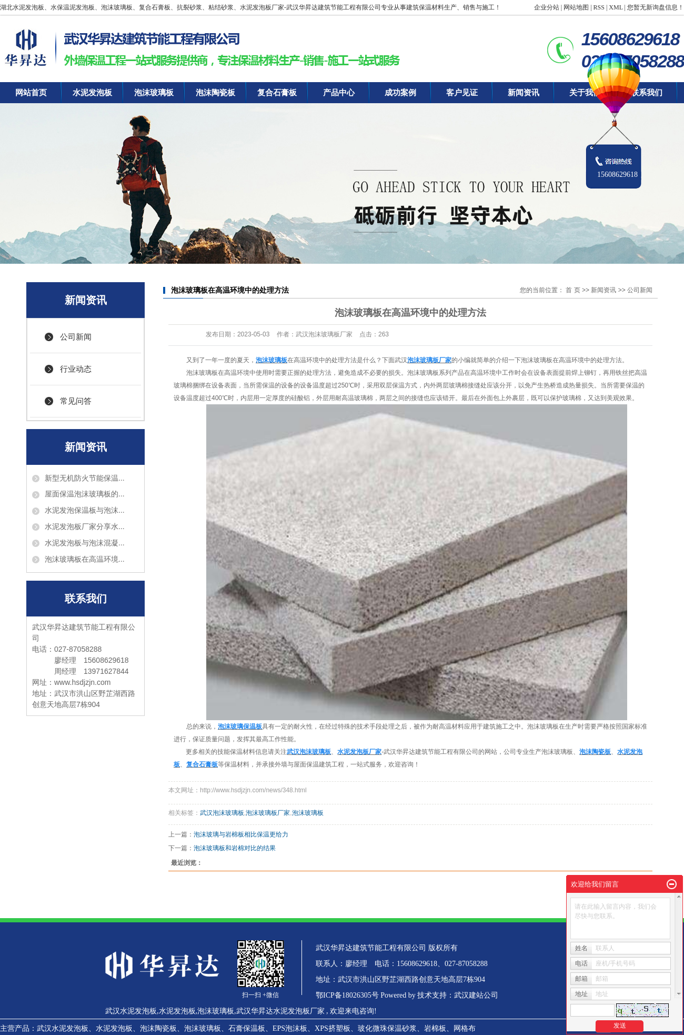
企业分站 (546, 7)
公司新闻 (76, 336)
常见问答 (76, 400)
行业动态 (76, 368)
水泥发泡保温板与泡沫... (85, 510)
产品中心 (339, 92)
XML (615, 7)
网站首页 (31, 92)
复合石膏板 (277, 92)
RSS (599, 7)
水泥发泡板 (92, 92)
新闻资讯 (523, 92)
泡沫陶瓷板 (215, 92)
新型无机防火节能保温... (85, 478)
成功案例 (400, 92)
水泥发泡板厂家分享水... (85, 526)
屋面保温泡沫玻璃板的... (85, 494)
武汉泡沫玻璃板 (222, 813)
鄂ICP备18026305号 (347, 995)
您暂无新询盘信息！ (655, 7)
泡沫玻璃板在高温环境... (85, 559)
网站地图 (576, 7)
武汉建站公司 (476, 995)
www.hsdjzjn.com (82, 682)
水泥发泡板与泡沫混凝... (85, 543)
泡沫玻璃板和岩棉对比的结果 (235, 848)
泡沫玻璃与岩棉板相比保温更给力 (241, 834)
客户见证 (462, 92)
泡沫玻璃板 (154, 92)
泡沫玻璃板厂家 (268, 813)
